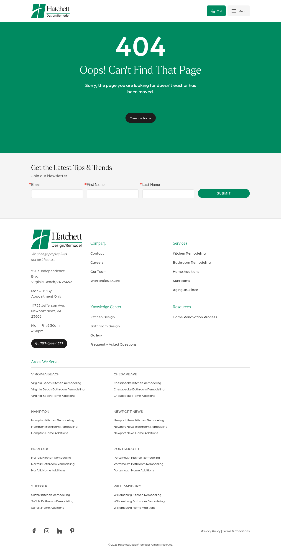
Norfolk (39, 448)
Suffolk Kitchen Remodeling (50, 494)
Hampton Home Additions (49, 433)
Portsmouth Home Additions (134, 470)
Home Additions (186, 271)
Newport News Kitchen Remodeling (139, 420)
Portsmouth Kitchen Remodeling (137, 457)
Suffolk (39, 486)
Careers (97, 262)
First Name (96, 185)
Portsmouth (126, 448)
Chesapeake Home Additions (134, 395)
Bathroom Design (105, 326)
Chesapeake (125, 374)
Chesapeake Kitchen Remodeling (137, 382)
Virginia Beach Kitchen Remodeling (56, 382)
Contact (97, 253)
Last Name (151, 185)
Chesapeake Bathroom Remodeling (139, 389)
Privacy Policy (210, 531)
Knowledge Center (105, 307)
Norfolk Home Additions (48, 470)
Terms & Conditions (236, 531)
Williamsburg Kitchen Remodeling (137, 494)
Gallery (96, 335)
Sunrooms (181, 280)
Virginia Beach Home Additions (53, 395)
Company (98, 243)
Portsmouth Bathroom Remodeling (138, 463)
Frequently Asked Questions (113, 344)
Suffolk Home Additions (47, 507)
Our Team (98, 271)
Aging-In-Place (185, 289)
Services (180, 243)
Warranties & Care (105, 280)
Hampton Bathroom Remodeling (54, 426)
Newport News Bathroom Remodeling (140, 426)
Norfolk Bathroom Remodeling (52, 463)
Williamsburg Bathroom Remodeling (139, 501)
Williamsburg (127, 486)
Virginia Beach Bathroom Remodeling (57, 389)
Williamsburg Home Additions (135, 507)
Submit (224, 193)
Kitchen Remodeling (189, 253)
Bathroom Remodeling (192, 262)
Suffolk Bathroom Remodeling (52, 501)
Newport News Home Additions (136, 433)
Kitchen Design (102, 317)
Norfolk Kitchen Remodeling (51, 457)
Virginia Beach (45, 374)
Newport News (128, 411)
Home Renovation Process (195, 317)
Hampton (40, 411)
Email (35, 185)
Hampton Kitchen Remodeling (52, 420)
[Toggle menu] (238, 10)
